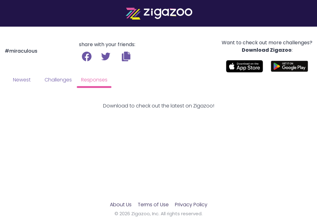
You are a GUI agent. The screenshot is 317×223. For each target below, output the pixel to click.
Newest (22, 79)
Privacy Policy (191, 204)
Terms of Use (153, 204)
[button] (126, 56)
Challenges (58, 79)
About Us (121, 204)
